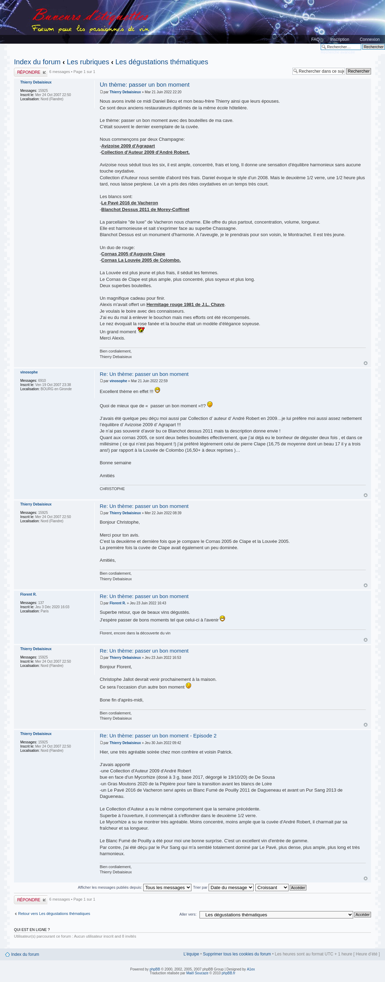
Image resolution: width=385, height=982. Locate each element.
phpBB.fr (228, 973)
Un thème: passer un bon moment (144, 84)
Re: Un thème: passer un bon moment (144, 374)
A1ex (251, 969)
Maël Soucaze (197, 973)
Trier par (223, 887)
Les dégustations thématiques (161, 62)
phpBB (155, 969)
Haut (366, 363)
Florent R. (118, 603)
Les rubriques (88, 62)
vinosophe (118, 381)
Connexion (370, 39)
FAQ (315, 39)
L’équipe (191, 954)
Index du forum (37, 62)
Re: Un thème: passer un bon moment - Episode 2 (158, 736)
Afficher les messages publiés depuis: (134, 887)
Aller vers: (188, 914)
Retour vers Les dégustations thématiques (54, 913)
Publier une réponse (31, 72)
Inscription (339, 39)
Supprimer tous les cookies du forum (237, 954)
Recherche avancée (338, 52)
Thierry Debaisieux (125, 92)
